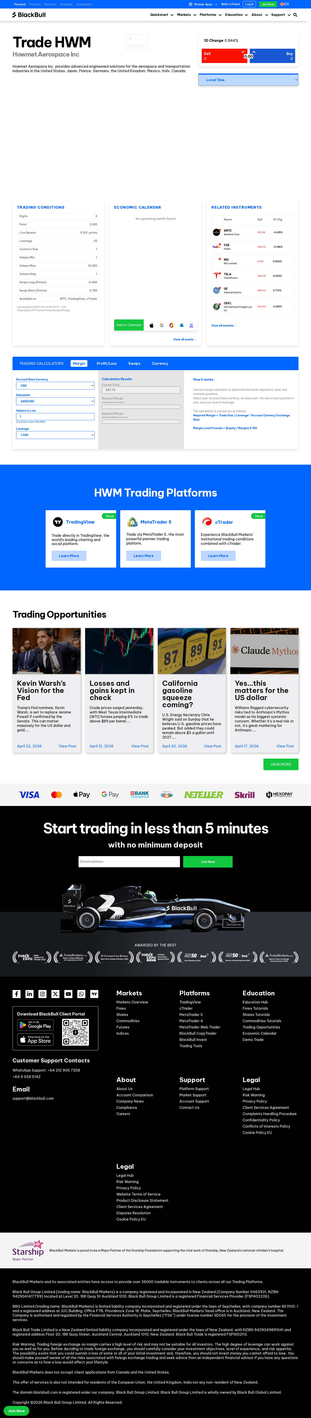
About (257, 15)
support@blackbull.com (33, 1098)
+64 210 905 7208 (64, 1070)
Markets (184, 15)
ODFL (228, 303)
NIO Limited (230, 263)
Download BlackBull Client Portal (51, 1014)
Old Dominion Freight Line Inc (238, 309)
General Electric (233, 292)
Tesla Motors (231, 278)
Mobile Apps (203, 4)
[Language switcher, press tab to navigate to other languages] (285, 4)
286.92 (261, 290)
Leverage (22, 428)
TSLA (227, 274)
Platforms (208, 15)
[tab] (79, 363)
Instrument (23, 395)
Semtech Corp (232, 234)
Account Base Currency (32, 379)
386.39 (261, 276)
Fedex (227, 249)
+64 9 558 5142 (26, 1076)
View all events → (185, 339)
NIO (226, 259)
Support (278, 15)
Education (234, 15)
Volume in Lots (26, 410)
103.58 (261, 232)
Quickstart (159, 15)
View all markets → (224, 325)
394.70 (261, 246)
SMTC (228, 230)
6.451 (260, 261)
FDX (226, 245)
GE (226, 288)
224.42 (261, 306)
